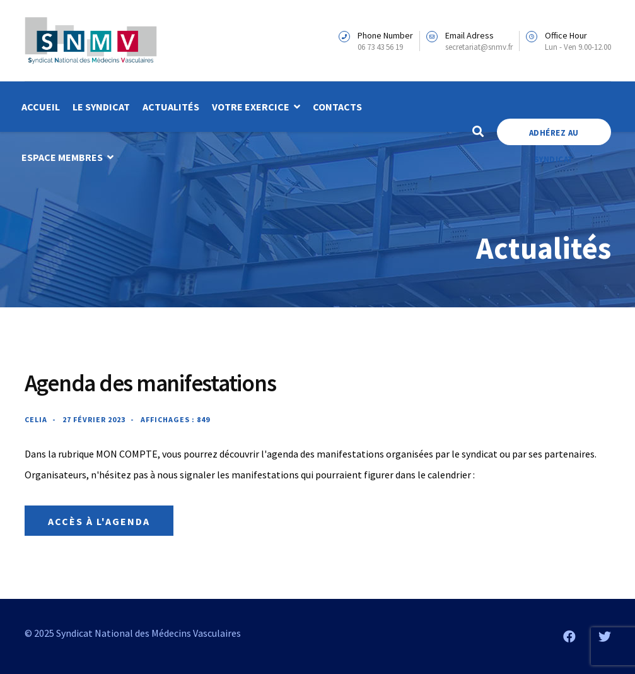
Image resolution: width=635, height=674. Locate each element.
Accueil (40, 106)
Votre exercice (250, 106)
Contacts (337, 106)
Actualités (171, 106)
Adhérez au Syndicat (554, 136)
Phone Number (385, 35)
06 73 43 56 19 (380, 47)
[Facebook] (569, 636)
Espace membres (62, 157)
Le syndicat (101, 106)
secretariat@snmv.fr (479, 47)
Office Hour (566, 35)
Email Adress (469, 35)
